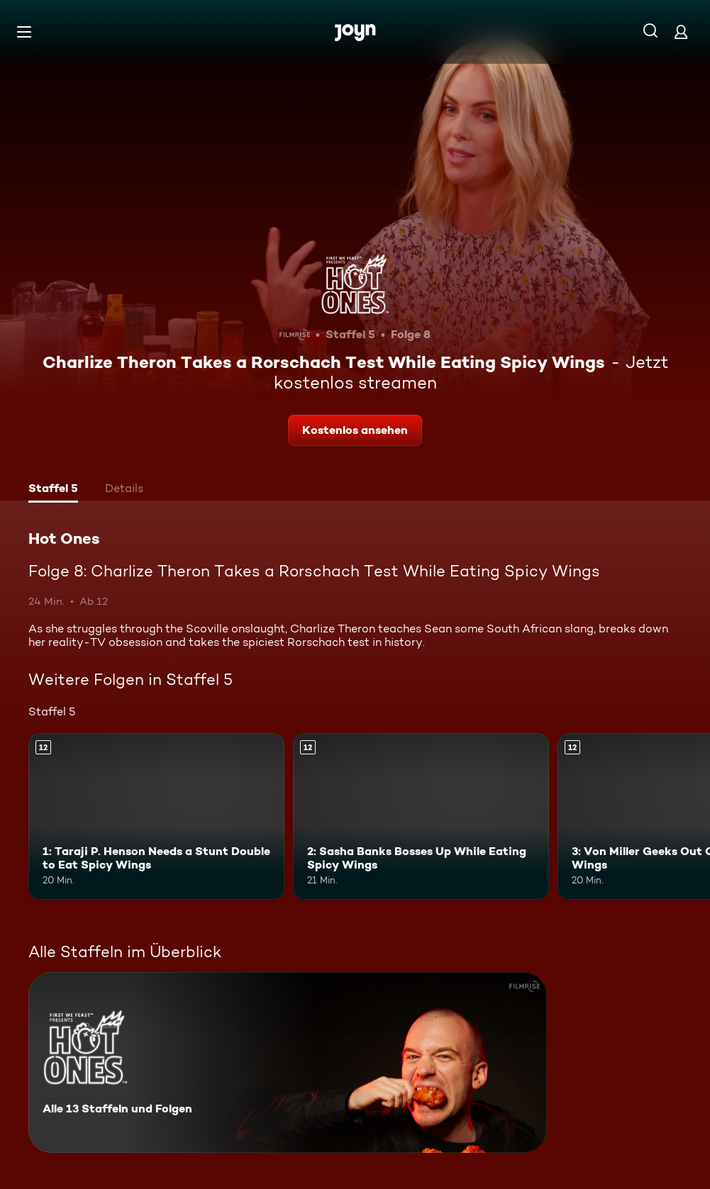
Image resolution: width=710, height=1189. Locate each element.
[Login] (681, 31)
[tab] (53, 490)
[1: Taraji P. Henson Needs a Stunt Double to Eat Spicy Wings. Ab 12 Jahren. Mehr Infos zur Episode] (156, 816)
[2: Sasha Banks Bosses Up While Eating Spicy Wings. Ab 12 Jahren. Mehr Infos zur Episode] (421, 816)
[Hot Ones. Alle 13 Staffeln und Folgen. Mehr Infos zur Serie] (287, 1062)
